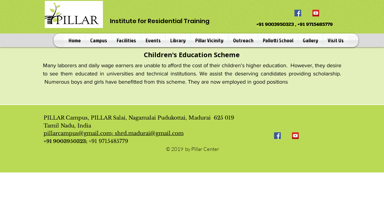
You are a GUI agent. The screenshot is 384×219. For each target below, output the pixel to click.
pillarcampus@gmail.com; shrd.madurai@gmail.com (114, 133)
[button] (99, 40)
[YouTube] (315, 13)
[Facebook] (297, 13)
